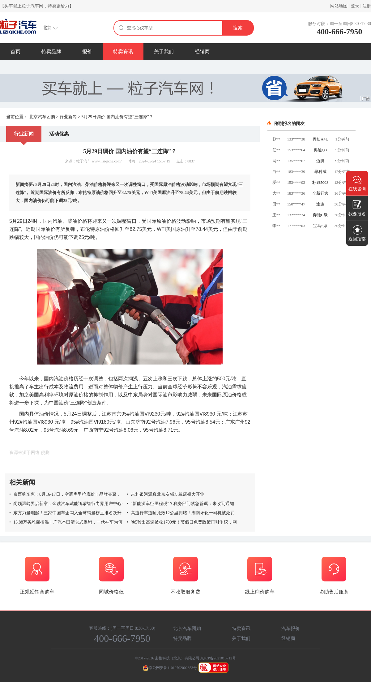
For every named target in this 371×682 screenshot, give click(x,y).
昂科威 (320, 171)
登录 (355, 6)
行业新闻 (68, 116)
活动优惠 (59, 133)
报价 (87, 51)
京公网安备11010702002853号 (170, 668)
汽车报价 (290, 628)
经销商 (202, 51)
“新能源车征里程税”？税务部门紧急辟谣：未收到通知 (180, 503)
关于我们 (164, 51)
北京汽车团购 (42, 116)
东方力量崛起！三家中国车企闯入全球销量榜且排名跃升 (65, 513)
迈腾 (320, 160)
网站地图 (339, 6)
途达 (320, 204)
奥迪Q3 (320, 150)
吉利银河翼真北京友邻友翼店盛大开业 (165, 494)
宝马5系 (320, 225)
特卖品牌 (51, 51)
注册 (366, 6)
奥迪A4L (320, 139)
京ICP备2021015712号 (218, 658)
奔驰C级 (320, 215)
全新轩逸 (320, 193)
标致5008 (320, 182)
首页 (15, 51)
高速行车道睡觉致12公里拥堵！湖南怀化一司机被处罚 (181, 513)
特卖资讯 (123, 51)
